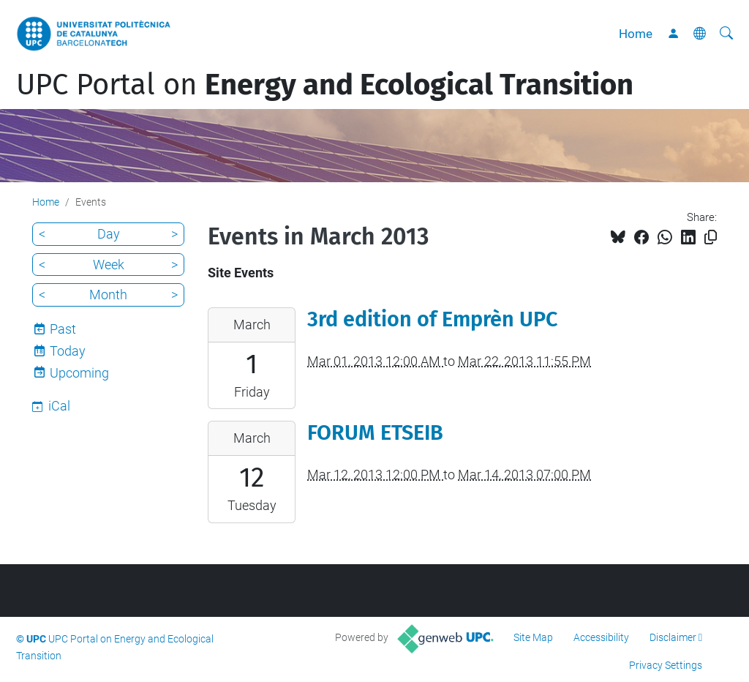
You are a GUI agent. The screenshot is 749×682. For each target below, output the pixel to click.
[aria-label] (726, 34)
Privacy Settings (665, 665)
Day (108, 233)
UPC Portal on (324, 84)
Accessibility (601, 637)
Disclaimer (673, 637)
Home (635, 33)
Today (68, 351)
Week (108, 264)
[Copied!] (710, 237)
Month (108, 294)
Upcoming (79, 373)
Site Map (533, 637)
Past (63, 329)
